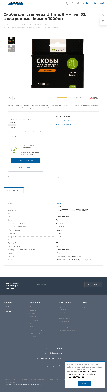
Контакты (33, 336)
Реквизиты (33, 320)
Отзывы (32, 317)
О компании (34, 307)
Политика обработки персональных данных (23, 385)
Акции (7, 307)
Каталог (8, 302)
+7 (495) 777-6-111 (54, 348)
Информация (65, 302)
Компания (34, 302)
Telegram (53, 366)
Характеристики (13, 190)
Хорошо (84, 383)
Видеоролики (63, 327)
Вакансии (33, 323)
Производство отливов (92, 307)
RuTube (59, 366)
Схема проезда (35, 333)
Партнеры (33, 327)
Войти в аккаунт (25, 167)
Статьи (32, 313)
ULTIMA (67, 120)
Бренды (8, 311)
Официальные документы (39, 330)
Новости (32, 310)
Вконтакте (47, 366)
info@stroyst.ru (55, 353)
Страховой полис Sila (66, 330)
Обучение (62, 312)
